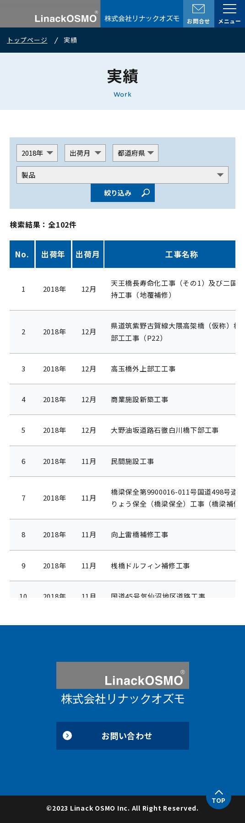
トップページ (27, 39)
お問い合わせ (127, 735)
